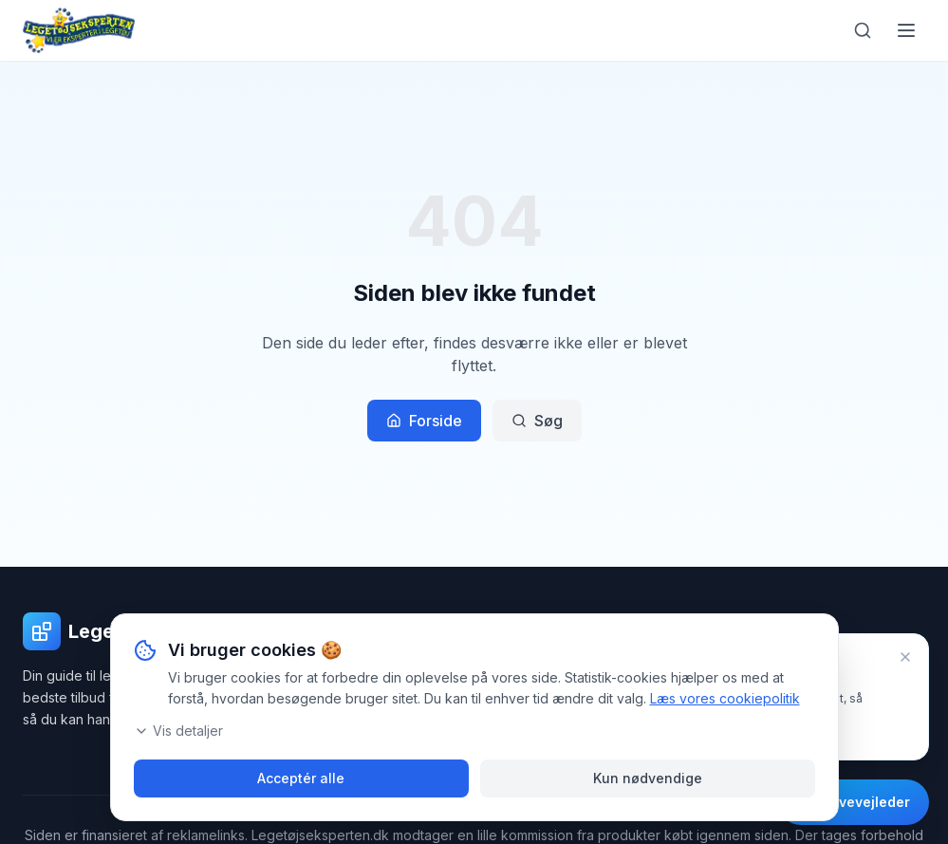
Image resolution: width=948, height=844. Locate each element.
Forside (424, 420)
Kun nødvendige (647, 778)
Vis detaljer (178, 730)
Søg (537, 420)
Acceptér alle (300, 778)
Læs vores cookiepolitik (725, 698)
